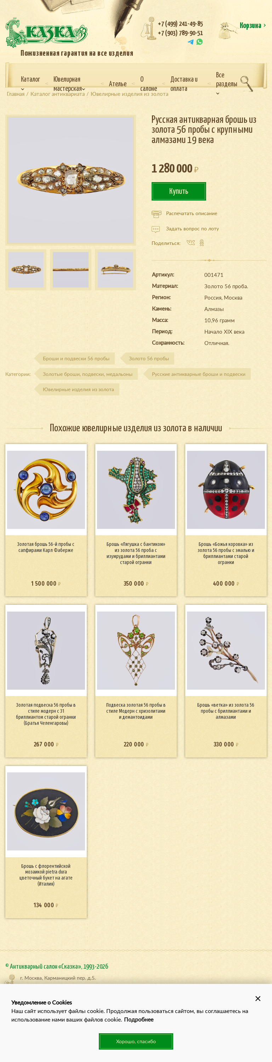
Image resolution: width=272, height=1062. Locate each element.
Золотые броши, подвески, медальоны (87, 374)
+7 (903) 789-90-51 (180, 33)
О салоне (148, 84)
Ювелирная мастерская (69, 84)
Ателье (117, 84)
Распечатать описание (184, 213)
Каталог (30, 83)
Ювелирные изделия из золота (78, 389)
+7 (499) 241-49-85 (180, 24)
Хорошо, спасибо (136, 1041)
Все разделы (226, 83)
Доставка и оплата (184, 84)
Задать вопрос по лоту (185, 228)
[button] (258, 998)
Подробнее (138, 1019)
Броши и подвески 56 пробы (76, 358)
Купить (178, 191)
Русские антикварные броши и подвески (198, 374)
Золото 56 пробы (149, 358)
